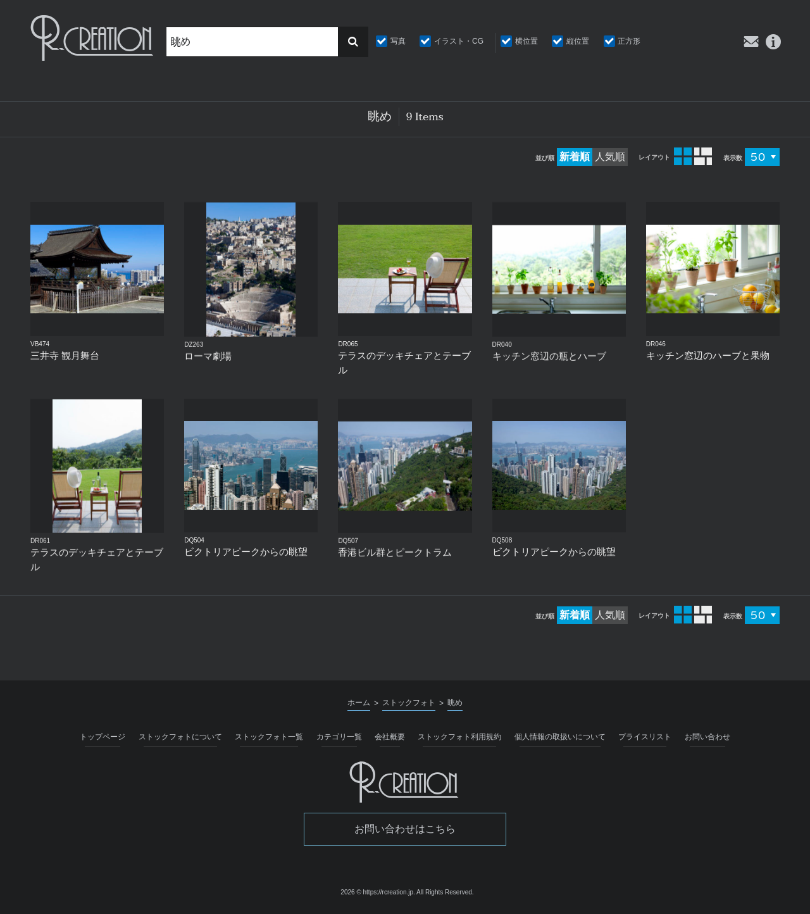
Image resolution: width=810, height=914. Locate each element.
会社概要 (390, 736)
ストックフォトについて (180, 736)
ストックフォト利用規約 (459, 736)
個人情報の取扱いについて (560, 736)
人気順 (610, 156)
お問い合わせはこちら (405, 828)
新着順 (574, 156)
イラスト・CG (458, 41)
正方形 (629, 41)
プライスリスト (644, 736)
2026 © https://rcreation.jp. (377, 892)
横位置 (526, 41)
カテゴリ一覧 (339, 736)
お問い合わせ (707, 736)
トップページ (102, 736)
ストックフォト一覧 (269, 736)
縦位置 (577, 41)
